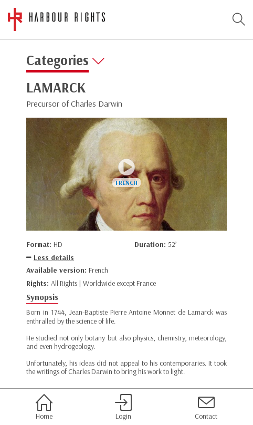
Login (123, 407)
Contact (206, 407)
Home (44, 407)
